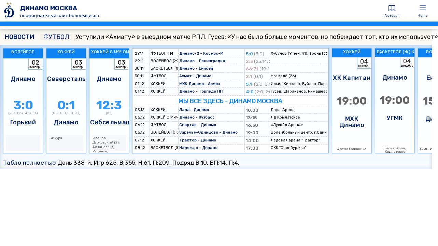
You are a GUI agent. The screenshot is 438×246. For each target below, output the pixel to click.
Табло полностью (29, 162)
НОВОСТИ (19, 37)
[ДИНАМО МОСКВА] (10, 11)
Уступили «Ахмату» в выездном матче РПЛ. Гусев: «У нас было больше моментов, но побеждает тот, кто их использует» (239, 37)
